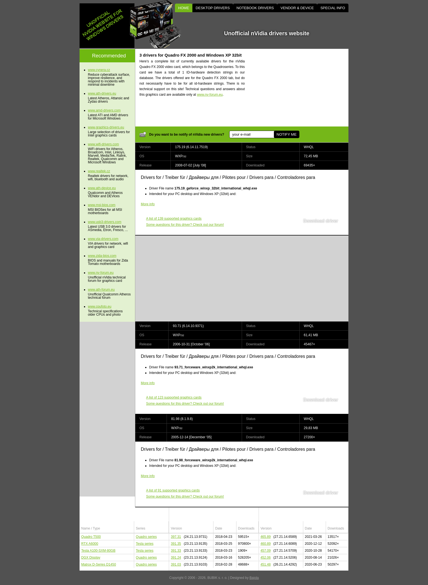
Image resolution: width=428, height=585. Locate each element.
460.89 (266, 544)
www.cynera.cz (99, 70)
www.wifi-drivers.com (103, 144)
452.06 (266, 557)
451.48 (266, 564)
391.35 (176, 544)
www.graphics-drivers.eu (106, 127)
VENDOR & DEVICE (297, 8)
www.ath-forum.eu (101, 289)
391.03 (176, 564)
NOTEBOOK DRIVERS (255, 8)
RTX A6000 (89, 544)
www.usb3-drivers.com (104, 222)
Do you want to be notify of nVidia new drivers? (186, 134)
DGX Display (90, 557)
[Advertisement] (301, 87)
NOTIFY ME (286, 134)
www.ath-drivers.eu (102, 93)
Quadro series (146, 537)
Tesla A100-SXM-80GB (98, 551)
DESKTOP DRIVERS (213, 8)
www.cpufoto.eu (99, 306)
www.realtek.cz (99, 171)
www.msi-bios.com (101, 205)
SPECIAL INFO (332, 8)
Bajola (254, 578)
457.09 (266, 551)
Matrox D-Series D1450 (98, 564)
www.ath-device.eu (102, 188)
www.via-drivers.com (103, 238)
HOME (183, 8)
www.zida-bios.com (102, 255)
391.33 (176, 551)
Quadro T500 (91, 537)
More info (148, 204)
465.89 (266, 537)
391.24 (176, 557)
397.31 (176, 537)
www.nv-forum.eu (210, 95)
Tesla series (144, 544)
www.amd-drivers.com (104, 110)
